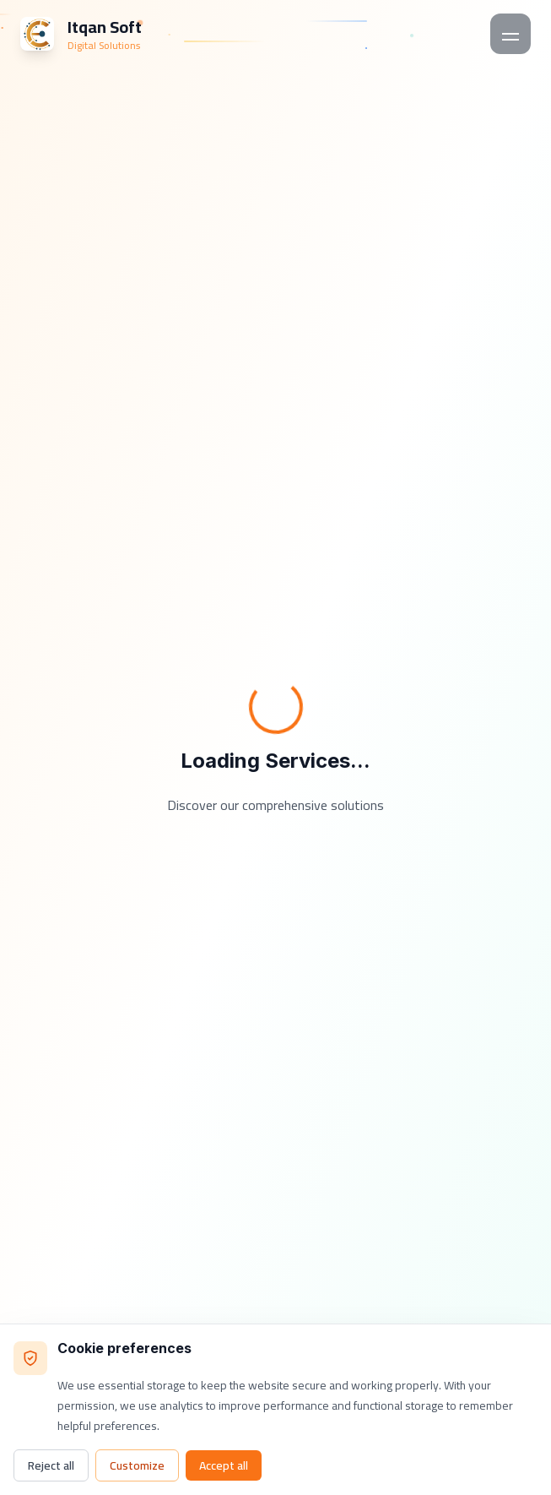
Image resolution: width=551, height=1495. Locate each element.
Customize (137, 1465)
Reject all (51, 1465)
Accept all (223, 1465)
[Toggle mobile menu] (510, 34)
